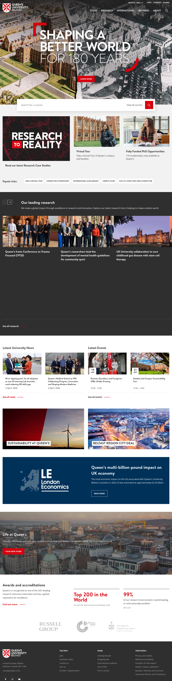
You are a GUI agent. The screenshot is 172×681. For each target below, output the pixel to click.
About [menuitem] (157, 10)
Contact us (64, 663)
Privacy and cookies (143, 655)
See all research (11, 326)
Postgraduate (103, 659)
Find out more (10, 604)
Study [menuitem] (93, 10)
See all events (95, 396)
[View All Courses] (149, 105)
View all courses (134, 105)
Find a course (103, 670)
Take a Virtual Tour (34, 181)
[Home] (15, 7)
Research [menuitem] (107, 10)
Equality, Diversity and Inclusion (149, 670)
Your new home (13, 551)
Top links (64, 650)
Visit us (63, 666)
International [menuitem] (126, 10)
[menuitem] (166, 10)
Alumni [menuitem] (166, 2)
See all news (9, 396)
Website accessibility (144, 659)
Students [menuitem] (157, 2)
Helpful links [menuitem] (134, 3)
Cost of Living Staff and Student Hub (135, 181)
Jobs (61, 655)
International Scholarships (86, 181)
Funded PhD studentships (57, 181)
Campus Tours (109, 181)
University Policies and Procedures (150, 674)
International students (107, 663)
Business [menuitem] (144, 10)
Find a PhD (102, 666)
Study (100, 650)
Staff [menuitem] (149, 2)
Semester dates (66, 659)
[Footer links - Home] (15, 653)
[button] (10, 202)
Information (140, 650)
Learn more (87, 79)
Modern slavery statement (146, 666)
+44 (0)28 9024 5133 (11, 670)
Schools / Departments (69, 670)
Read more (99, 493)
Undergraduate (104, 655)
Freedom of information (145, 663)
